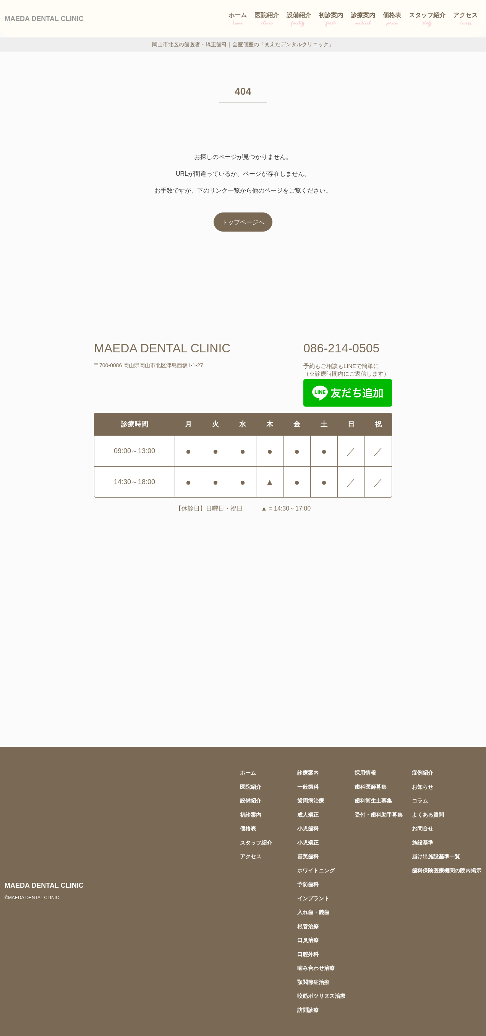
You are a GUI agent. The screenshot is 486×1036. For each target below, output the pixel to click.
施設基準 (422, 842)
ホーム (237, 20)
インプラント (313, 898)
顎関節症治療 (313, 981)
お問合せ (422, 828)
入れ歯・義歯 (313, 912)
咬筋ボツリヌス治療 (321, 995)
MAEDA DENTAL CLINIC (44, 18)
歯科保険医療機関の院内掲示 (446, 870)
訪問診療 (308, 1009)
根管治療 (308, 926)
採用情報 (365, 772)
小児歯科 (308, 828)
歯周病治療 (310, 800)
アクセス (465, 20)
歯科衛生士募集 (373, 800)
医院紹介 (266, 20)
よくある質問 (428, 814)
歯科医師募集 (371, 786)
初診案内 (331, 20)
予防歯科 (308, 884)
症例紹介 (422, 772)
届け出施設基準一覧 (436, 856)
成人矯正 (308, 814)
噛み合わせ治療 (316, 967)
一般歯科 (308, 786)
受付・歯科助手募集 (379, 814)
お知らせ (422, 786)
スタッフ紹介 (427, 20)
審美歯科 (308, 856)
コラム (420, 800)
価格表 (392, 20)
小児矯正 (308, 842)
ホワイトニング (316, 870)
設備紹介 (299, 20)
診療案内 (363, 20)
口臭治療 (308, 939)
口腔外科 (308, 954)
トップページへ (243, 222)
